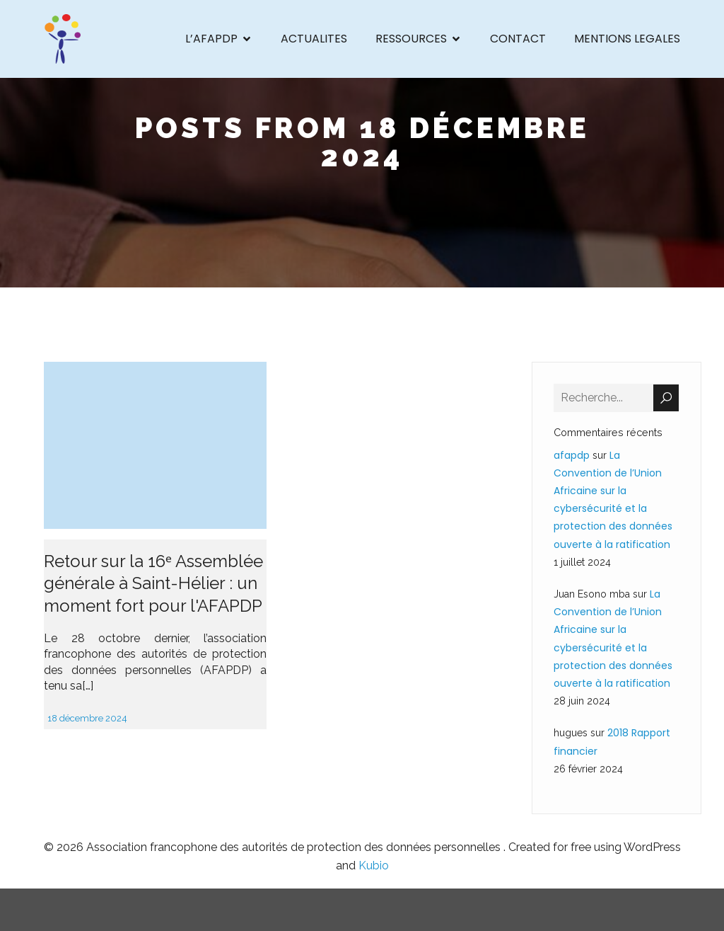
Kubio (373, 865)
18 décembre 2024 (87, 718)
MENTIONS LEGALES (627, 38)
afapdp (572, 455)
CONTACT (518, 38)
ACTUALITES (314, 38)
